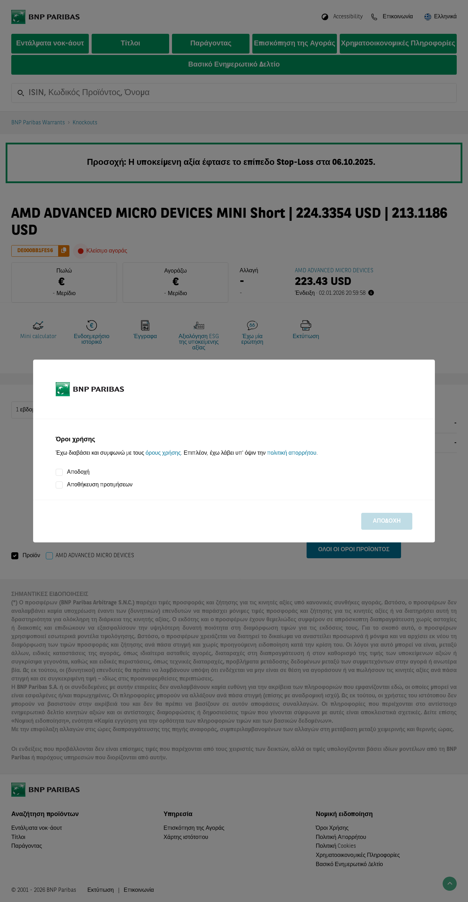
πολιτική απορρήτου (291, 453)
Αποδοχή (78, 472)
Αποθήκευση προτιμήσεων (100, 485)
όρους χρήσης (163, 453)
